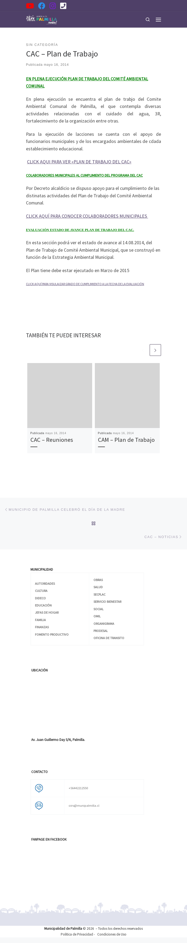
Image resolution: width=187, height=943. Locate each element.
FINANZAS (42, 627)
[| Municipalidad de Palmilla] (41, 19)
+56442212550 (78, 788)
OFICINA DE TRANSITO (109, 638)
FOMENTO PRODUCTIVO (52, 634)
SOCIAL (99, 609)
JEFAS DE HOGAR (47, 612)
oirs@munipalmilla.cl (84, 805)
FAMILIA (40, 620)
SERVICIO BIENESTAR (107, 602)
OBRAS (98, 580)
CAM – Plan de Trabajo (126, 440)
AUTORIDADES (45, 584)
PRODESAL (101, 631)
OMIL (97, 616)
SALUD (98, 587)
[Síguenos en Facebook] (41, 5)
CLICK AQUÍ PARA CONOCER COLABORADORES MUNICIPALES (87, 216)
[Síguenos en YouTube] (30, 5)
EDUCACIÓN (43, 605)
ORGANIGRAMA (104, 624)
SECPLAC (99, 594)
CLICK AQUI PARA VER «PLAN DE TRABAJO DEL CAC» (79, 162)
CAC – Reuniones (51, 440)
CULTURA (41, 591)
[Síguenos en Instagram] (53, 5)
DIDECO (40, 598)
